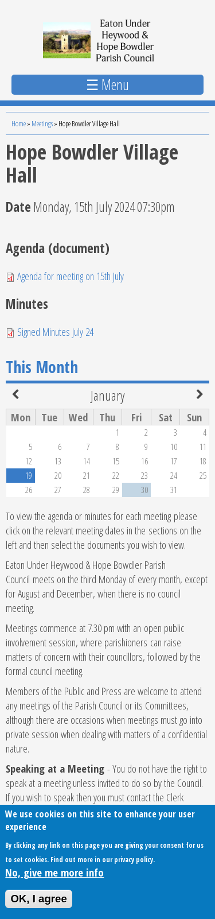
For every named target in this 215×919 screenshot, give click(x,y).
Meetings (42, 123)
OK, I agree (38, 904)
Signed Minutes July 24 (55, 331)
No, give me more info (54, 877)
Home (18, 123)
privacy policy (133, 865)
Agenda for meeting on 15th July (70, 276)
